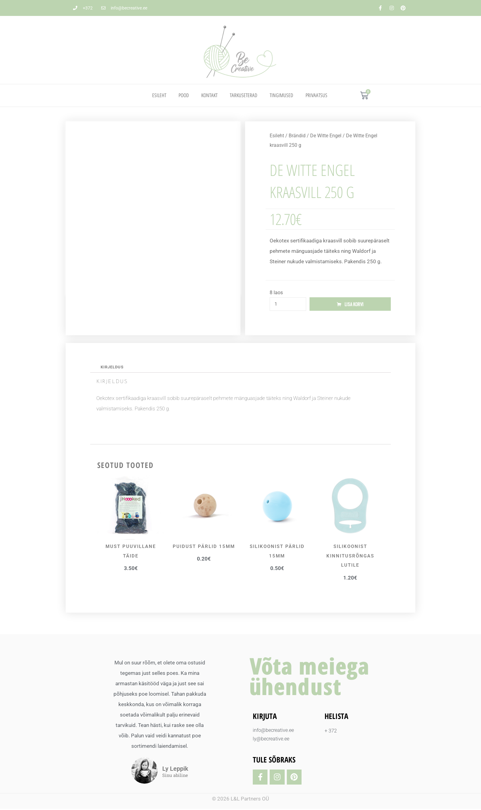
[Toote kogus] (288, 304)
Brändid (297, 136)
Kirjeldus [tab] (113, 367)
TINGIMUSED (281, 95)
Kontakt (209, 95)
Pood (184, 95)
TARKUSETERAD (243, 95)
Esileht (159, 95)
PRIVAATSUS (316, 95)
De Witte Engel (325, 136)
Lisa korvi (354, 304)
